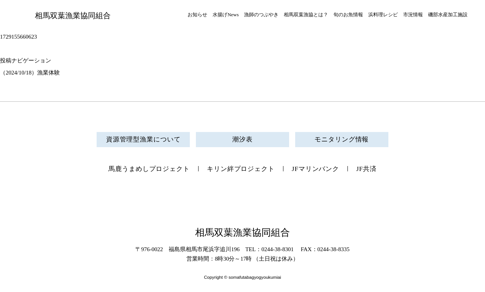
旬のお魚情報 (348, 14)
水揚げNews (226, 14)
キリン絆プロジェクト (241, 168)
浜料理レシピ (383, 14)
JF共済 (366, 168)
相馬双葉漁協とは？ (306, 14)
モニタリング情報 (341, 139)
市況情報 (413, 14)
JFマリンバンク (315, 168)
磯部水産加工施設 (448, 14)
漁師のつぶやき (261, 14)
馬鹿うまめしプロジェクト (149, 168)
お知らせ (197, 14)
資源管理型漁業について (143, 139)
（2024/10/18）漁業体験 (30, 73)
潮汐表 (242, 139)
